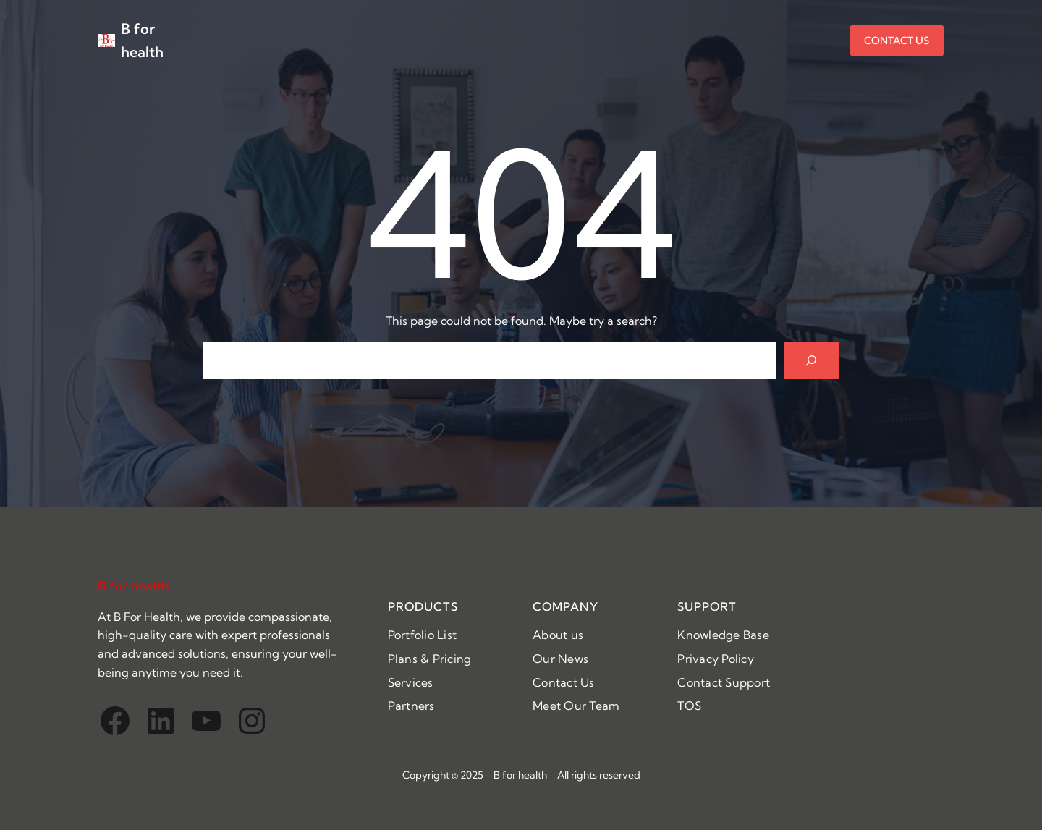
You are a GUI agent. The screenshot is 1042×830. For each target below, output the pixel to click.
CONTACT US (896, 40)
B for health (133, 585)
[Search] (811, 360)
